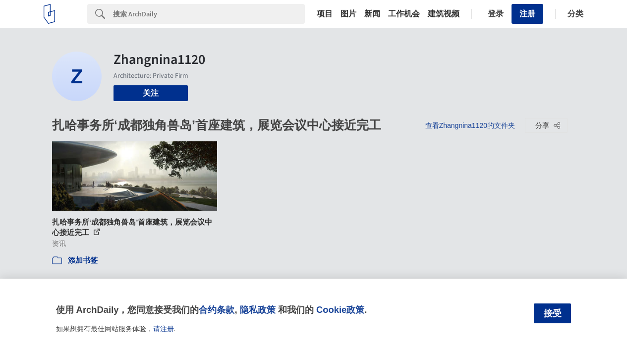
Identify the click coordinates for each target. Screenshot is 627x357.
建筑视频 (443, 14)
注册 (527, 13)
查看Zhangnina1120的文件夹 (470, 125)
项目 (325, 14)
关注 (151, 93)
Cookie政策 (340, 309)
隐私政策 (258, 309)
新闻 (372, 14)
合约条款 (216, 309)
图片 (348, 14)
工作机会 (404, 14)
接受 (553, 313)
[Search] (209, 14)
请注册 (163, 329)
